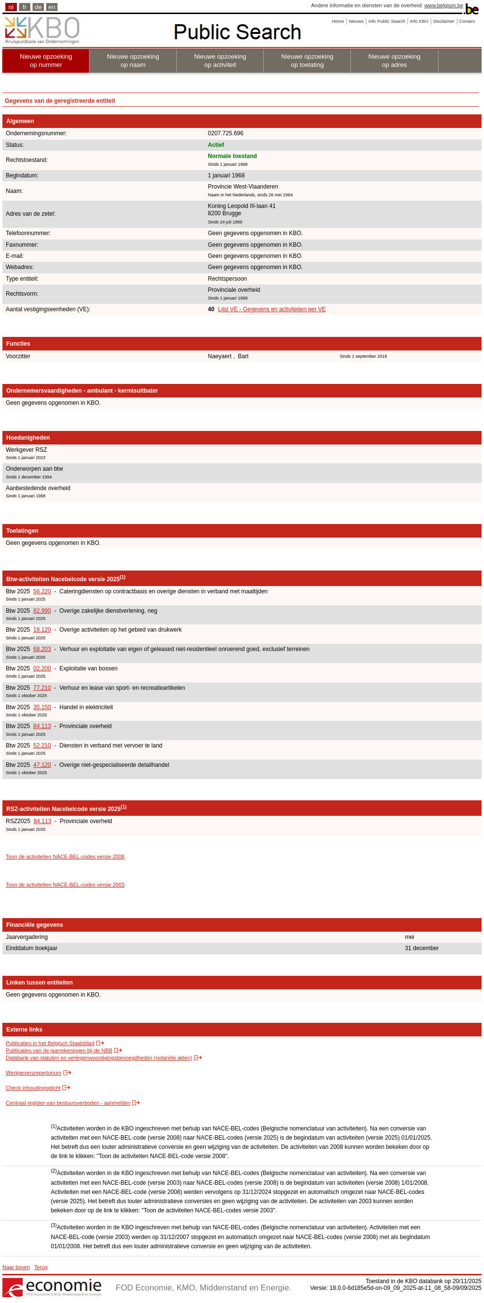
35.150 (42, 707)
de (38, 7)
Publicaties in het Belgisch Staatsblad (50, 1043)
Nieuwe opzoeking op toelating (307, 60)
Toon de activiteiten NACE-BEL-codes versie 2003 (65, 885)
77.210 (42, 687)
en (52, 7)
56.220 (42, 591)
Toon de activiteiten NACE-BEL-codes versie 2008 (65, 856)
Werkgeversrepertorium (33, 1073)
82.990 (42, 610)
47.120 (42, 765)
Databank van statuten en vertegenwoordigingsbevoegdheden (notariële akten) (99, 1058)
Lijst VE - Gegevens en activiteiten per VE (272, 309)
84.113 (42, 726)
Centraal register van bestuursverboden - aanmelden (68, 1103)
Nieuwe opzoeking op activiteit (220, 60)
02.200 (42, 668)
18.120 (42, 629)
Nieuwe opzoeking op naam (133, 60)
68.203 (42, 649)
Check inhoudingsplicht (33, 1088)
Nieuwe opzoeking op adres (394, 60)
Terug (41, 1267)
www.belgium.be (443, 5)
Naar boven (16, 1267)
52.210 (42, 745)
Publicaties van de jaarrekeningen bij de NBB (59, 1050)
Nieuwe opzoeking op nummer (46, 60)
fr (25, 7)
